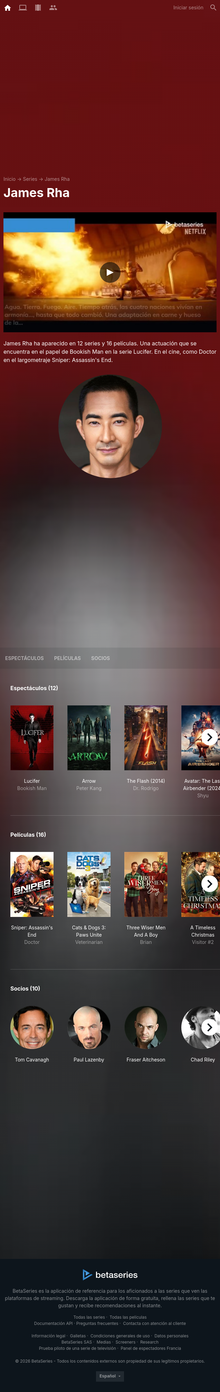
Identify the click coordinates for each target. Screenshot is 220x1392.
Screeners (126, 1342)
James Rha (57, 179)
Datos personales (171, 1335)
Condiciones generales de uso (120, 1335)
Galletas (78, 1335)
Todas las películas (127, 1317)
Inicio (9, 179)
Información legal (48, 1335)
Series (30, 179)
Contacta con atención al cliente (154, 1323)
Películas (67, 658)
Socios (100, 658)
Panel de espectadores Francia (151, 1348)
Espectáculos (24, 658)
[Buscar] (213, 7)
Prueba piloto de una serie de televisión (77, 1348)
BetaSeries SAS (76, 1342)
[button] (32, 1038)
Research (149, 1342)
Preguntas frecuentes (97, 1323)
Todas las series (89, 1317)
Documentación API (53, 1323)
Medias (104, 1342)
